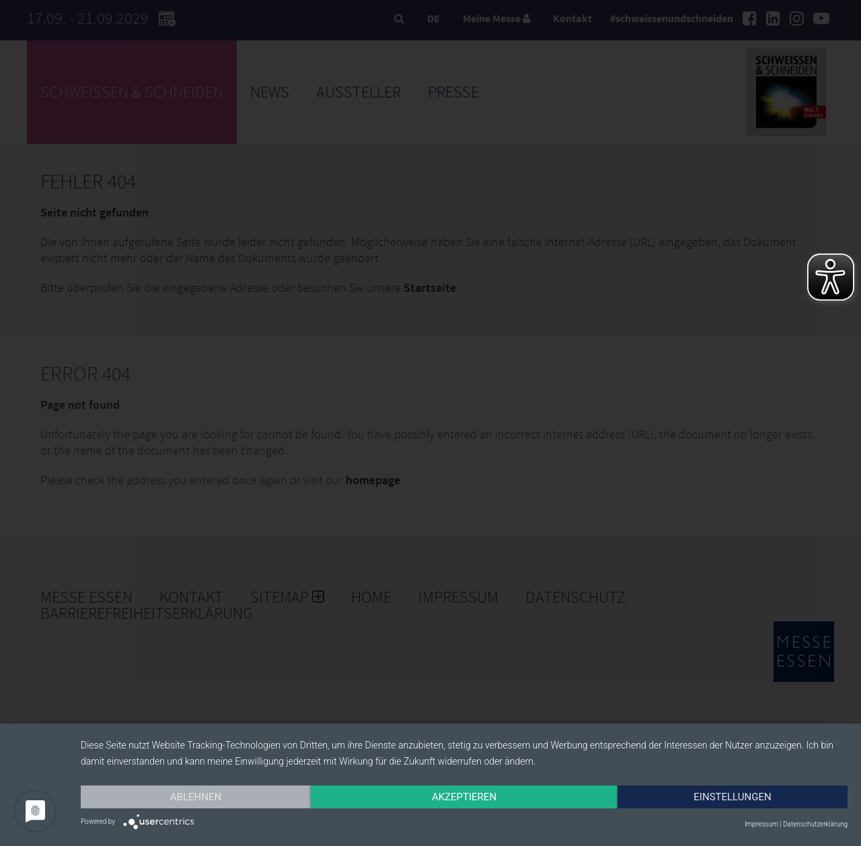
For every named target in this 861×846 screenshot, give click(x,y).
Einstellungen (732, 797)
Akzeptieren (464, 797)
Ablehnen (195, 797)
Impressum (761, 824)
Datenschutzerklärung (815, 824)
